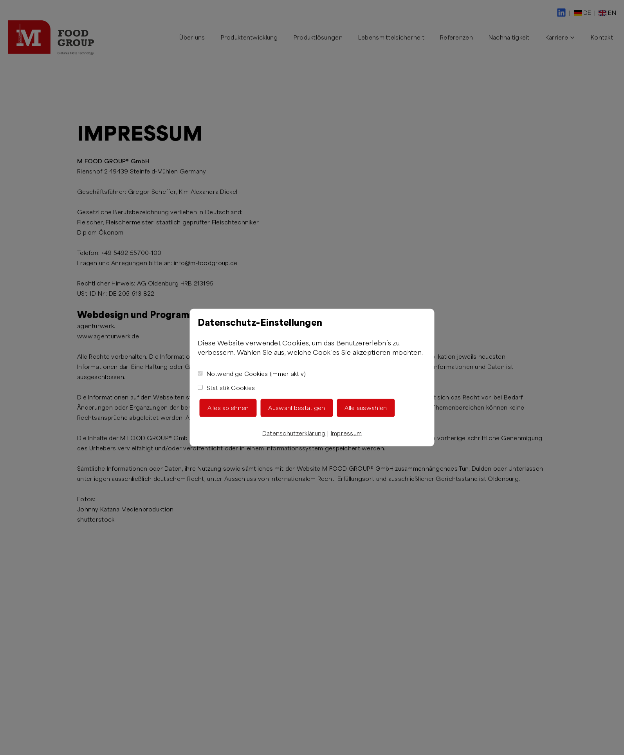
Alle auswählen (365, 407)
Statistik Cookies (226, 387)
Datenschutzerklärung (294, 433)
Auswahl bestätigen (296, 407)
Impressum (346, 433)
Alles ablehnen (228, 407)
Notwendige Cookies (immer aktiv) (252, 373)
